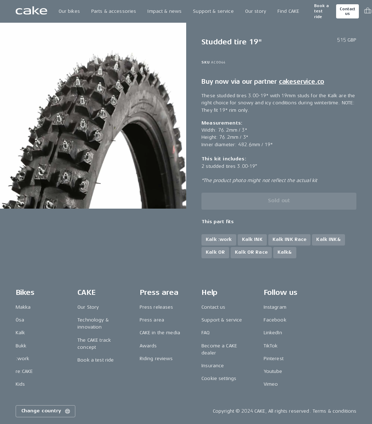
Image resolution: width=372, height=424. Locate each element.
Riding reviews (156, 358)
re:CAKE (24, 371)
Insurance (212, 365)
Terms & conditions (335, 411)
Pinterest (274, 358)
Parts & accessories (113, 11)
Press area (152, 320)
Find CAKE (288, 11)
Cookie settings (218, 378)
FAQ (205, 332)
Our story (255, 11)
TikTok (271, 345)
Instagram (275, 307)
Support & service (213, 11)
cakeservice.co (301, 81)
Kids (20, 384)
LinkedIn (273, 332)
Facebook (275, 320)
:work (22, 358)
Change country (46, 411)
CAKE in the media (160, 332)
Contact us (347, 11)
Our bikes (69, 11)
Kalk (20, 332)
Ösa (20, 320)
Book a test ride (321, 11)
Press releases (156, 307)
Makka (23, 307)
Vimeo (271, 384)
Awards (148, 345)
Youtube (273, 371)
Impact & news (164, 11)
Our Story (88, 307)
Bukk (21, 345)
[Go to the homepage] (31, 11)
